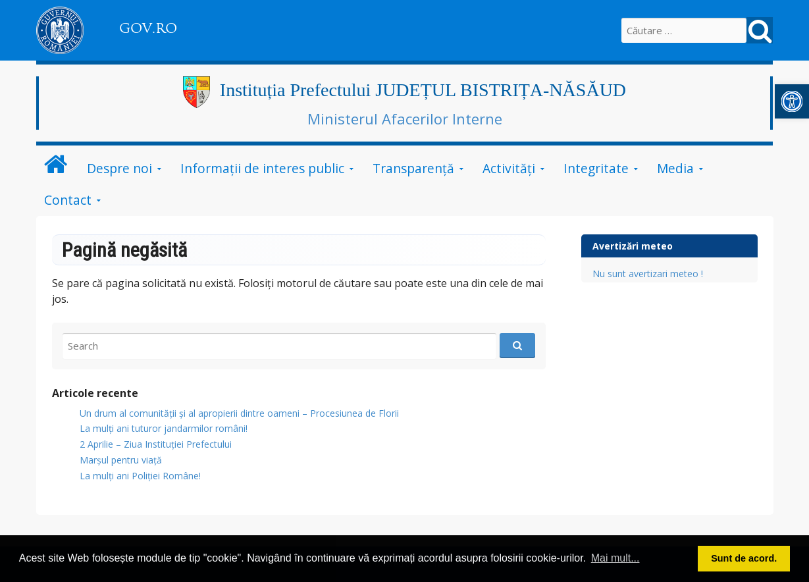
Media (675, 168)
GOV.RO (148, 28)
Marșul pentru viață (121, 460)
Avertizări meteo (632, 246)
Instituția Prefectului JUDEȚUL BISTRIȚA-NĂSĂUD (423, 90)
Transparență (413, 168)
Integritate (596, 168)
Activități (509, 168)
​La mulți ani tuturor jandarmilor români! (164, 428)
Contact (67, 200)
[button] (792, 101)
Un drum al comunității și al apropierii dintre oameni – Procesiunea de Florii (239, 413)
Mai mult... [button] (615, 558)
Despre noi (119, 168)
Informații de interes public (262, 168)
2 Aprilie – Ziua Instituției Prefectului (156, 444)
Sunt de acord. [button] (744, 558)
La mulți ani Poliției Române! (140, 475)
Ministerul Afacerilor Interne (404, 118)
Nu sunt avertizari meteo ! (647, 273)
